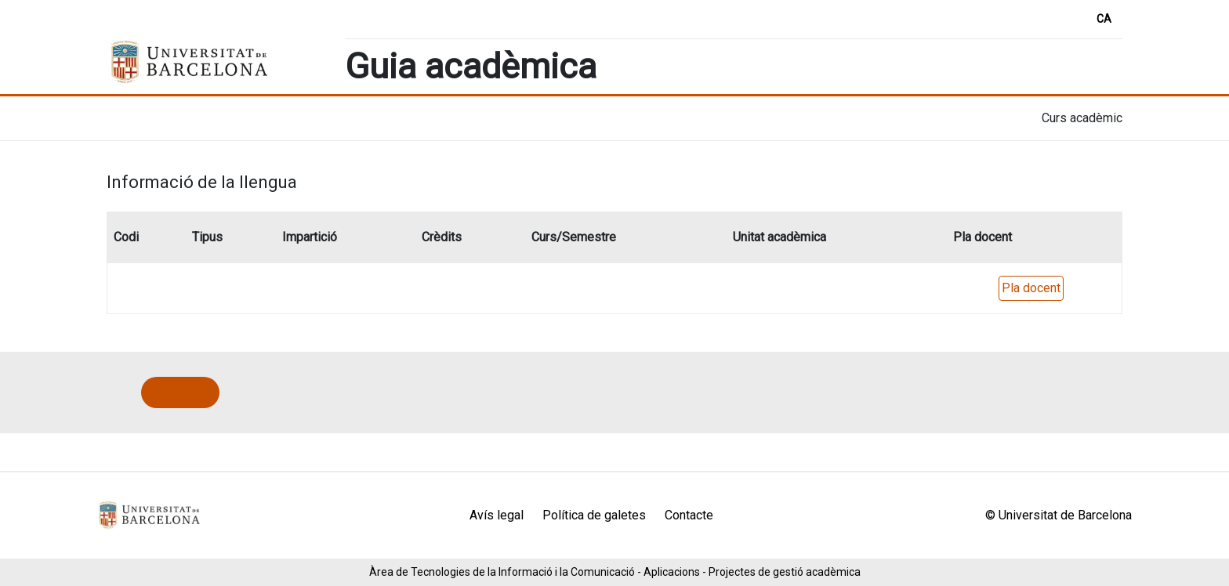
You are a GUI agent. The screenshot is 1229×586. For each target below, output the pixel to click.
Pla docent (1031, 287)
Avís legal (496, 515)
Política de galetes (594, 515)
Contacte (689, 515)
